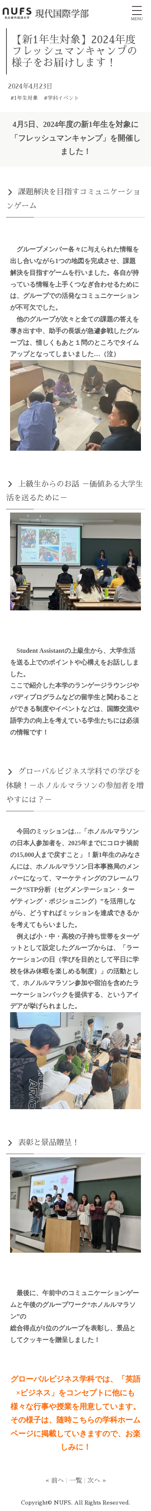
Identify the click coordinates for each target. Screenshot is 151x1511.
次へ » (96, 1480)
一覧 (75, 1480)
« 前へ (55, 1480)
